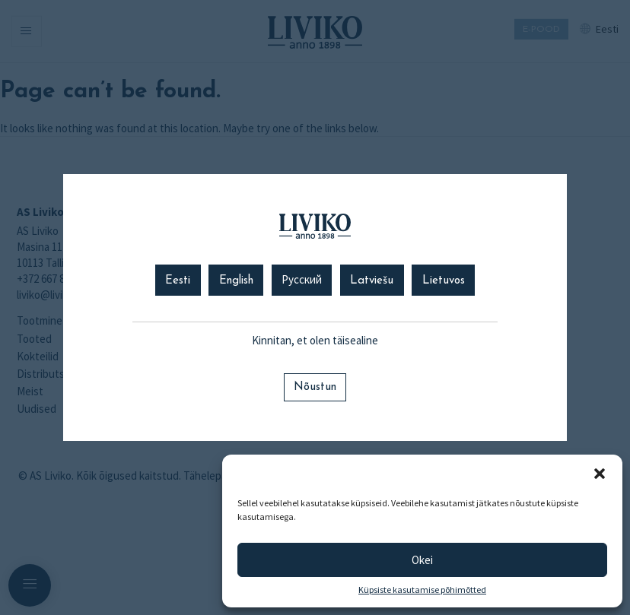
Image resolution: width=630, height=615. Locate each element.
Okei (422, 560)
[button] (599, 473)
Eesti (177, 281)
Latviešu (371, 281)
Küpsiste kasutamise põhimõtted (422, 590)
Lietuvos (443, 281)
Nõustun (315, 387)
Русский (302, 281)
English (236, 281)
